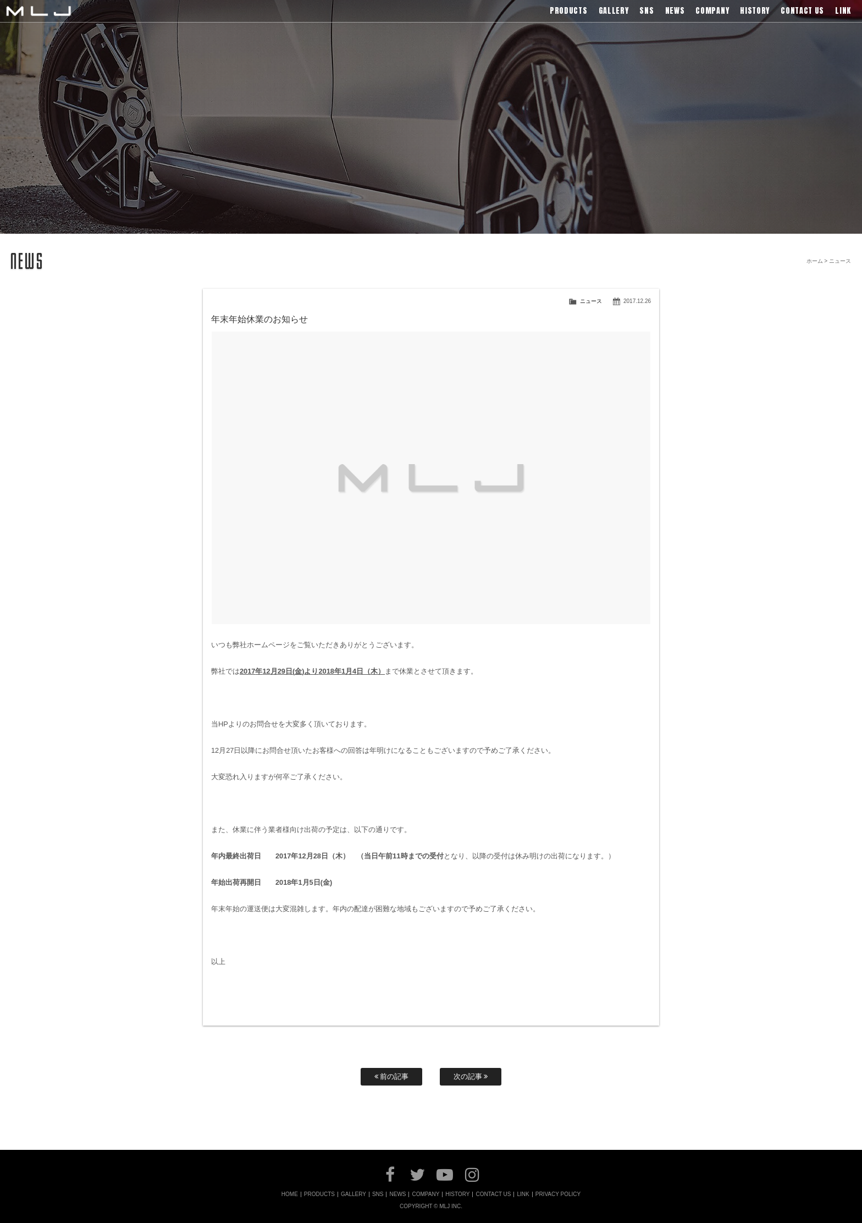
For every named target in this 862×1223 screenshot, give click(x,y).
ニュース (591, 301)
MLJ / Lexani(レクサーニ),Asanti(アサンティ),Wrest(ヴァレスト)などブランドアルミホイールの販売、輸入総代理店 (38, 11)
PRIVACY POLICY (558, 1194)
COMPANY (425, 1194)
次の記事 (471, 1076)
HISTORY (457, 1194)
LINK (523, 1194)
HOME (289, 1194)
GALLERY (353, 1194)
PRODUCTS (319, 1194)
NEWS (397, 1194)
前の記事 (391, 1076)
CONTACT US (493, 1194)
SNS (378, 1194)
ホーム (814, 261)
